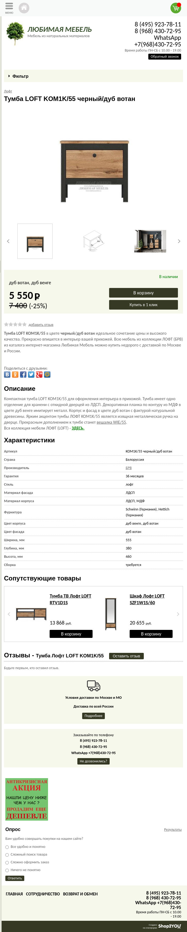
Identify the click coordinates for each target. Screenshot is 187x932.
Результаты (173, 829)
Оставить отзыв (126, 656)
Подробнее (93, 715)
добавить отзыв (41, 324)
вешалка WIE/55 (111, 422)
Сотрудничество (43, 893)
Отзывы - (54, 655)
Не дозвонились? (93, 761)
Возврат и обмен (80, 893)
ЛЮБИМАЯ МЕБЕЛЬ (59, 29)
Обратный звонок (165, 56)
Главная (14, 893)
